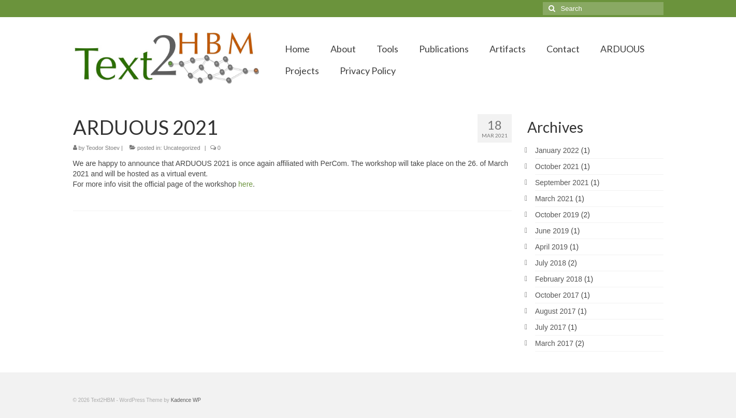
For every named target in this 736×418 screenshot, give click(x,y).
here (245, 184)
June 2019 (552, 231)
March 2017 (554, 343)
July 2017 (550, 327)
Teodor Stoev (103, 148)
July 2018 (550, 263)
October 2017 (557, 295)
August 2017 (555, 311)
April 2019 (551, 247)
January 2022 (557, 150)
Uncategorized (182, 148)
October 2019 (557, 215)
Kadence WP (186, 400)
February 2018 (558, 279)
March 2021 (554, 198)
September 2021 (562, 182)
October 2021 (557, 166)
